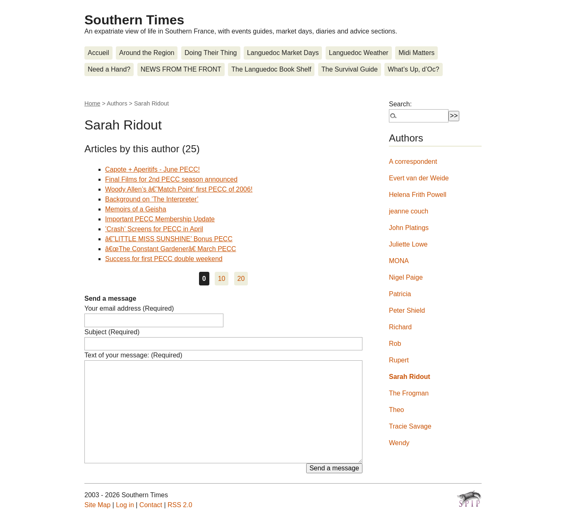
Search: (400, 104)
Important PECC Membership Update (160, 219)
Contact (150, 504)
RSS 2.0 (180, 504)
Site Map (97, 504)
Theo (396, 409)
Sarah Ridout (409, 376)
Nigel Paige (406, 277)
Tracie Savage (410, 426)
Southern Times (134, 19)
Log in (125, 504)
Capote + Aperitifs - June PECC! (152, 169)
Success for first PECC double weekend (164, 258)
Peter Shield (407, 310)
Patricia (400, 293)
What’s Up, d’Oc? (413, 69)
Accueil (98, 52)
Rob (395, 343)
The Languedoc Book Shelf (271, 69)
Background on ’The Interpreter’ (152, 199)
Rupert (399, 360)
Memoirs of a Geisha (135, 209)
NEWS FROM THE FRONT (181, 69)
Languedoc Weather (359, 52)
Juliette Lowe (408, 244)
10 (221, 278)
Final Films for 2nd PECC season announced (171, 179)
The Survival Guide (349, 69)
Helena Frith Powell (417, 194)
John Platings (409, 227)
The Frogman (409, 393)
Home (92, 103)
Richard (400, 327)
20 (241, 278)
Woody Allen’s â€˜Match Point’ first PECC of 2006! (178, 189)
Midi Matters (416, 52)
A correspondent (413, 161)
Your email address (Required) (129, 308)
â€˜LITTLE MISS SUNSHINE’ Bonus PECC (169, 238)
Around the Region (146, 52)
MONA (399, 260)
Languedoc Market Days (283, 52)
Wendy (399, 442)
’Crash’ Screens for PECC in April (154, 228)
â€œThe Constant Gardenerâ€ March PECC (170, 248)
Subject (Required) (111, 331)
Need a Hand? (109, 69)
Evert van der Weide (419, 178)
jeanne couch (408, 211)
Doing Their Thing (211, 52)
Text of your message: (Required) (133, 355)
